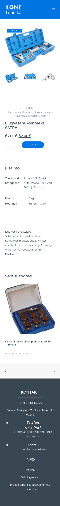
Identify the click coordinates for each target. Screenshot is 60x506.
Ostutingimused (30, 477)
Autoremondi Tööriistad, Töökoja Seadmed (31, 112)
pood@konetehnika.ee (33, 449)
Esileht (30, 108)
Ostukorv (30, 470)
